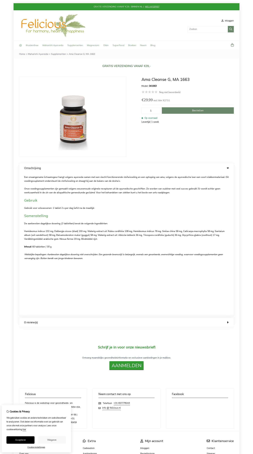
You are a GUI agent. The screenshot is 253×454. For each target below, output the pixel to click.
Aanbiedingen (90, 310)
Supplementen (75, 45)
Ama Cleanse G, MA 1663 (82, 54)
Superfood (118, 45)
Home (22, 54)
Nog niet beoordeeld (169, 92)
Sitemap (211, 310)
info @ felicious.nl (111, 265)
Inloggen (144, 305)
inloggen (228, 20)
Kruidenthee (32, 45)
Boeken (132, 45)
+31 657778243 (122, 260)
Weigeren (51, 440)
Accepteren (20, 440)
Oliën (106, 45)
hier (24, 429)
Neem (143, 45)
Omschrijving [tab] (126, 168)
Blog (153, 45)
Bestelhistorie (147, 310)
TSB (232, 343)
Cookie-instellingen (36, 447)
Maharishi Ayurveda (52, 45)
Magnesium (93, 45)
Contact (211, 305)
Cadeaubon (89, 305)
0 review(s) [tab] (126, 179)
